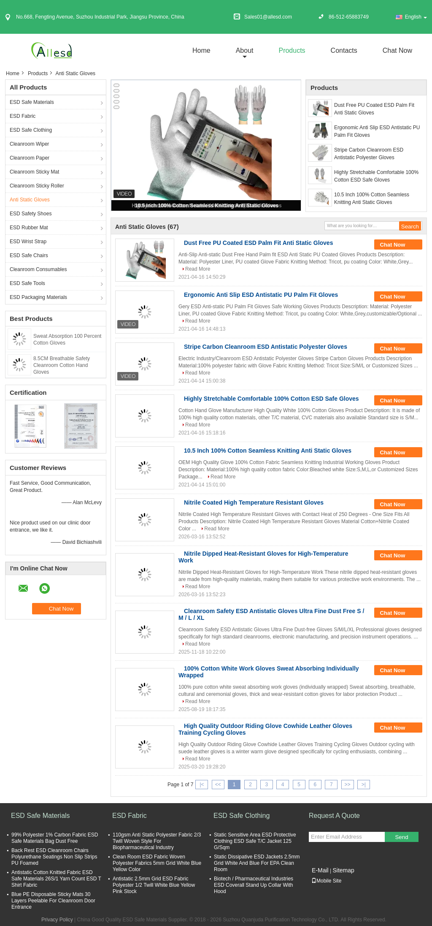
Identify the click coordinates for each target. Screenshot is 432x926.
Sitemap (343, 870)
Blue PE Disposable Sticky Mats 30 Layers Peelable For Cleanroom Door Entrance (53, 900)
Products (291, 50)
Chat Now (397, 50)
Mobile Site (326, 881)
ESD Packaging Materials (38, 297)
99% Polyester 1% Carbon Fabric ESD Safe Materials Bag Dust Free (54, 838)
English (416, 17)
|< (202, 785)
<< (218, 785)
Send (401, 837)
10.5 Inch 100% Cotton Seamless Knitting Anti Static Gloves (206, 206)
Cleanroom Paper (29, 158)
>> (348, 785)
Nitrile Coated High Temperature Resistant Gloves (254, 502)
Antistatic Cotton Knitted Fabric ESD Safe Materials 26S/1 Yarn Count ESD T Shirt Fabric (56, 878)
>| (364, 785)
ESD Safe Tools (27, 283)
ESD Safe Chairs (29, 255)
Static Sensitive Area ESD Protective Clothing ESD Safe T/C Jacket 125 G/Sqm (255, 841)
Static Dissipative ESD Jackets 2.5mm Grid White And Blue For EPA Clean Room (257, 863)
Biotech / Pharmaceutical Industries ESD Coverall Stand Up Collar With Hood (253, 885)
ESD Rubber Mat (29, 228)
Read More (197, 269)
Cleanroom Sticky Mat (34, 172)
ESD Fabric (22, 116)
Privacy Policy (57, 920)
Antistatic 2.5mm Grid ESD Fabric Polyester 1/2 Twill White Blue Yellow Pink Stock (154, 885)
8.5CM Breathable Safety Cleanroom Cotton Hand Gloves (61, 365)
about (245, 50)
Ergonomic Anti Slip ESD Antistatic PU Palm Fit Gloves (377, 131)
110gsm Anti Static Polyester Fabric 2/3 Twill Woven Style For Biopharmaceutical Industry (157, 841)
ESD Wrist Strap (28, 241)
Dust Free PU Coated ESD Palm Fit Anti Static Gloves (374, 109)
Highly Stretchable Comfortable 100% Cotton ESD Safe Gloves (376, 176)
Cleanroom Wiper (29, 144)
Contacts (344, 50)
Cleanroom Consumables (38, 269)
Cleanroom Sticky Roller (37, 186)
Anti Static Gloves (30, 200)
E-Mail (320, 870)
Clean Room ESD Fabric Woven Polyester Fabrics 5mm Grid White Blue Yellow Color (157, 863)
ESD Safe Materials (32, 102)
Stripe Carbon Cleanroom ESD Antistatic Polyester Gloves (368, 153)
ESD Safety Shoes (30, 214)
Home (201, 50)
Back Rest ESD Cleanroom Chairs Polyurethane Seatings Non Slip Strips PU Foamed (54, 856)
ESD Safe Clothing (31, 130)
